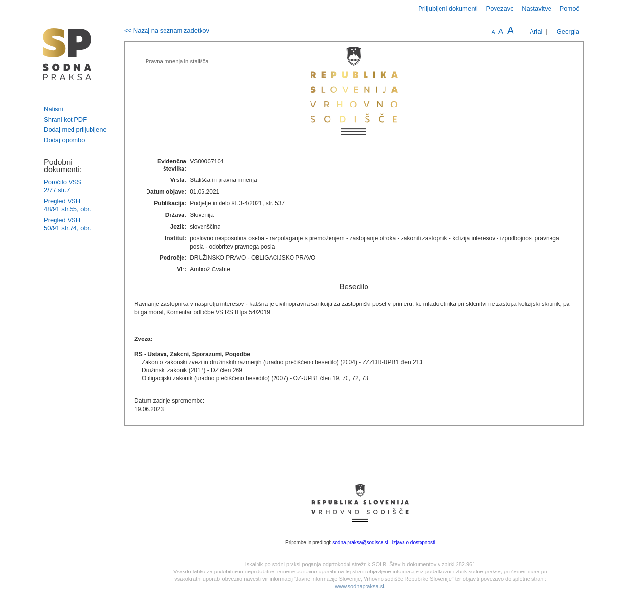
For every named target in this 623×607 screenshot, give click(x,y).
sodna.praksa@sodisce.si (360, 542)
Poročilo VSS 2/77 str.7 (62, 186)
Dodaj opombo (64, 139)
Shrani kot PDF (65, 119)
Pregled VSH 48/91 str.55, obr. (67, 205)
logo (67, 54)
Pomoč (569, 8)
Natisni (53, 109)
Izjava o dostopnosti (413, 542)
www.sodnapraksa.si (359, 586)
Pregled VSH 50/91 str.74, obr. (67, 224)
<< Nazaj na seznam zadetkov (166, 30)
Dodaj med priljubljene (75, 129)
